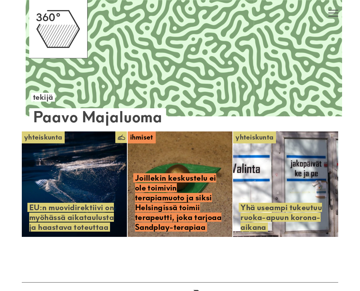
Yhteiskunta (43, 137)
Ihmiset (141, 137)
